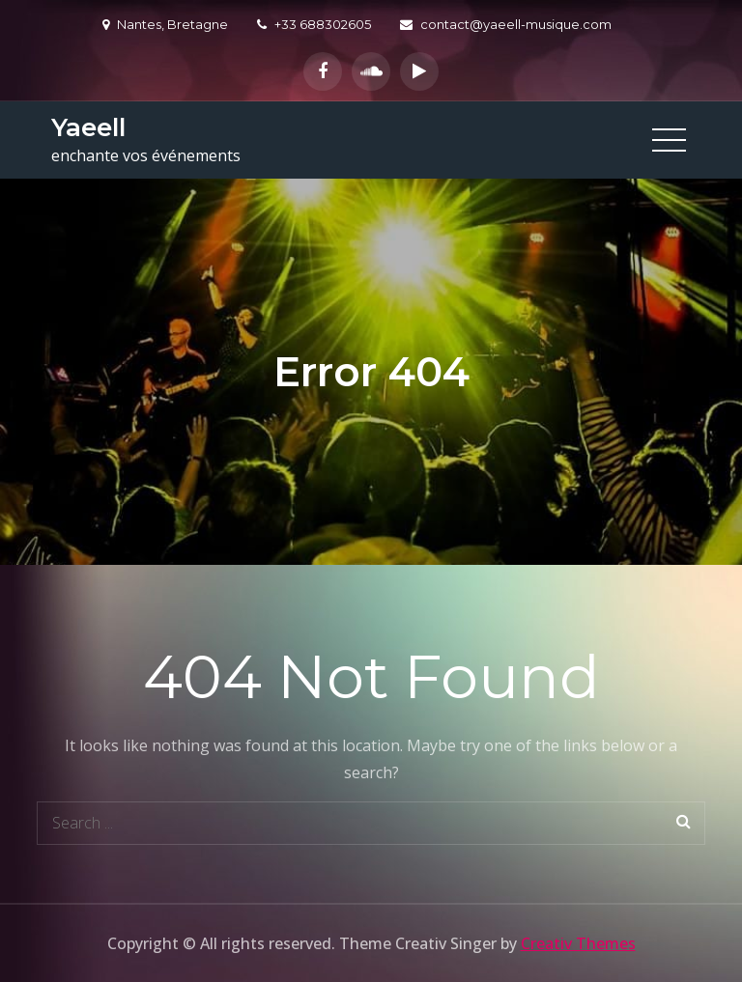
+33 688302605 (314, 24)
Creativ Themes (578, 943)
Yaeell (88, 127)
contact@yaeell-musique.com (506, 24)
